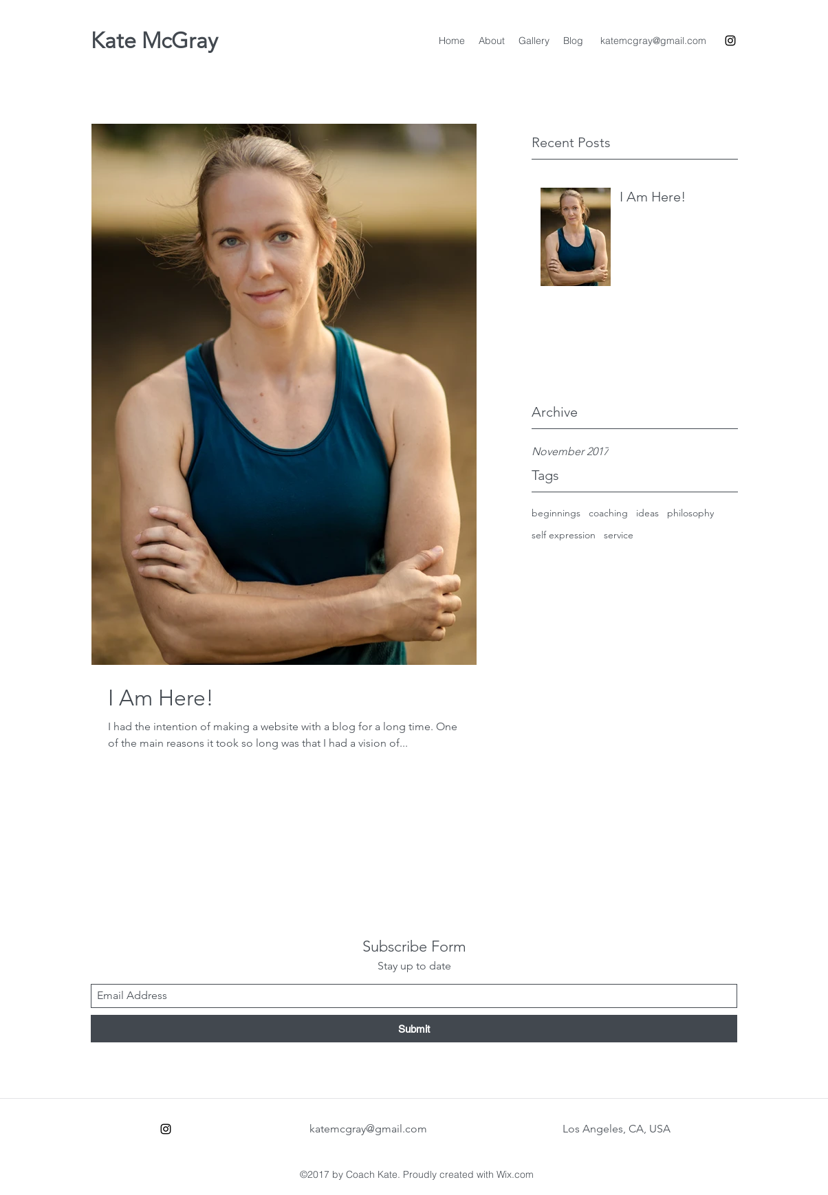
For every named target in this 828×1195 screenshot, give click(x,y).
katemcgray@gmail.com (653, 40)
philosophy (690, 513)
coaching (608, 513)
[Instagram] (730, 40)
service (618, 535)
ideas (647, 513)
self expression (564, 535)
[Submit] (414, 1028)
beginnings (556, 513)
